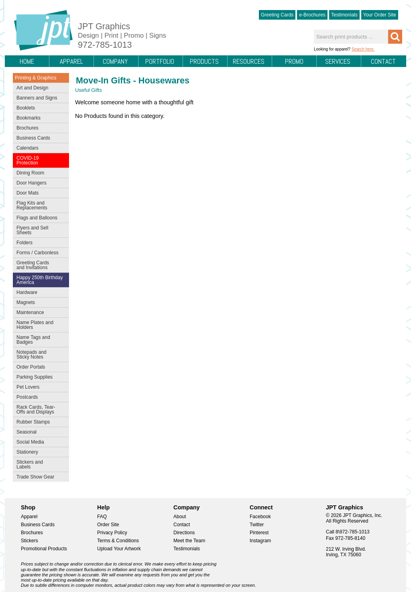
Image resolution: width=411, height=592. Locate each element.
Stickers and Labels (39, 464)
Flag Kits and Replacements (39, 205)
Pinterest (259, 532)
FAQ (102, 516)
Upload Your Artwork (119, 548)
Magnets (25, 302)
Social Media (39, 442)
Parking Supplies (39, 377)
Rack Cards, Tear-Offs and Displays (39, 409)
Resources (249, 61)
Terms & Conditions (118, 540)
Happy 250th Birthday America (39, 280)
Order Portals (30, 367)
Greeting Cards (277, 15)
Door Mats (39, 193)
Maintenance (39, 313)
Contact (383, 61)
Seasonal (39, 432)
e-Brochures (312, 15)
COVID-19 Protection (39, 160)
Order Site (108, 524)
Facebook (260, 516)
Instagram (260, 540)
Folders (39, 243)
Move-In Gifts (103, 80)
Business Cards (39, 138)
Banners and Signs (39, 98)
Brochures (39, 128)
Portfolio (159, 61)
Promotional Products (44, 548)
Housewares (163, 80)
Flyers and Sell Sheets (39, 230)
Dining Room (39, 173)
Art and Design (39, 88)
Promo (294, 61)
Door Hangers (39, 183)
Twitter (257, 524)
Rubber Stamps (33, 422)
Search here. (363, 49)
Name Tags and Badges (39, 340)
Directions (184, 532)
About (179, 516)
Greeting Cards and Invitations (39, 265)
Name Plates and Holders (34, 325)
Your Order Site (379, 15)
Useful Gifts (88, 90)
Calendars (27, 148)
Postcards (39, 397)
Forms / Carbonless (37, 252)
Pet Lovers (39, 387)
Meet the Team (189, 540)
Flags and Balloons (39, 218)
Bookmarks (28, 118)
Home (27, 61)
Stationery (39, 452)
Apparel (71, 61)
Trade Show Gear (39, 477)
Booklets (25, 108)
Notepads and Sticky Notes (39, 354)
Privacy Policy (112, 532)
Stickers (29, 540)
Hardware (26, 292)
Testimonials (344, 15)
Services (337, 61)
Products (204, 61)
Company (115, 61)
